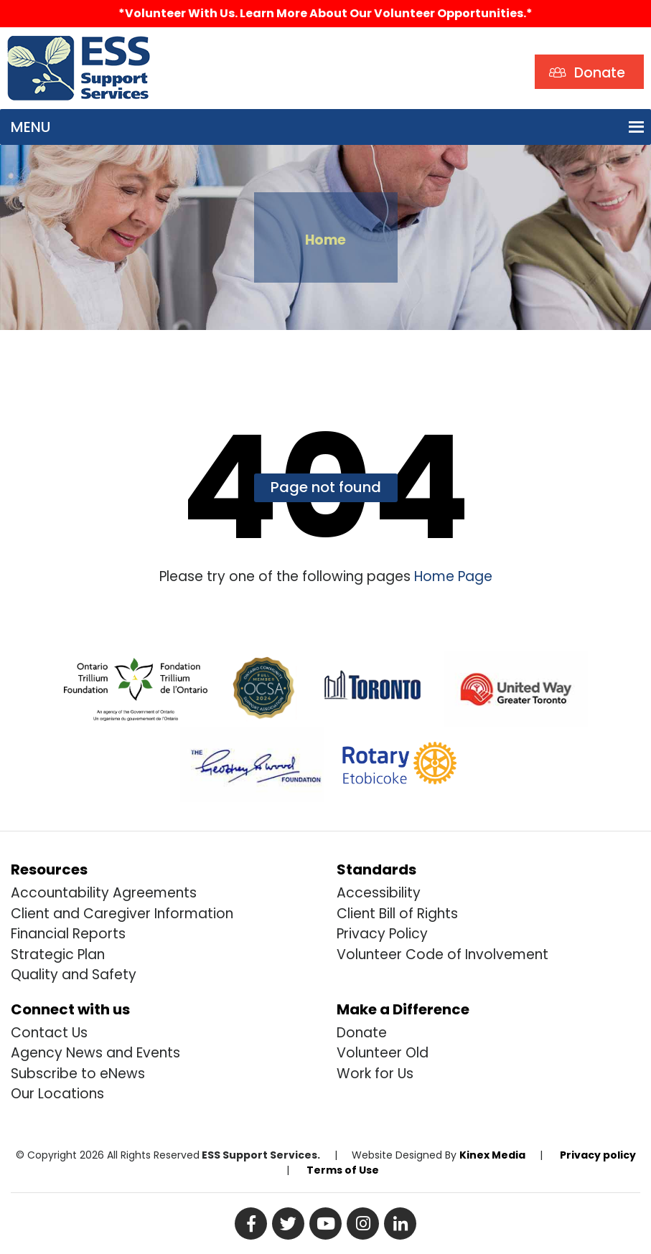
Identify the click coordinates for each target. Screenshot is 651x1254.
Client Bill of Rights (397, 913)
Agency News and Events (95, 1052)
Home (325, 240)
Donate (362, 1032)
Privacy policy (598, 1155)
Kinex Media (492, 1155)
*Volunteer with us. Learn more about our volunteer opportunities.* (325, 13)
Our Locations (57, 1093)
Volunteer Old (382, 1052)
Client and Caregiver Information (122, 913)
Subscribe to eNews (78, 1073)
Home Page (451, 576)
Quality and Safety (73, 974)
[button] (30, 127)
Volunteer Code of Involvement (442, 954)
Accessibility (379, 892)
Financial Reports (68, 933)
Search (188, 47)
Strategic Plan (58, 954)
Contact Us (49, 1032)
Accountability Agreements (104, 892)
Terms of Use (342, 1170)
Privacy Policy (382, 933)
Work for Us (375, 1073)
